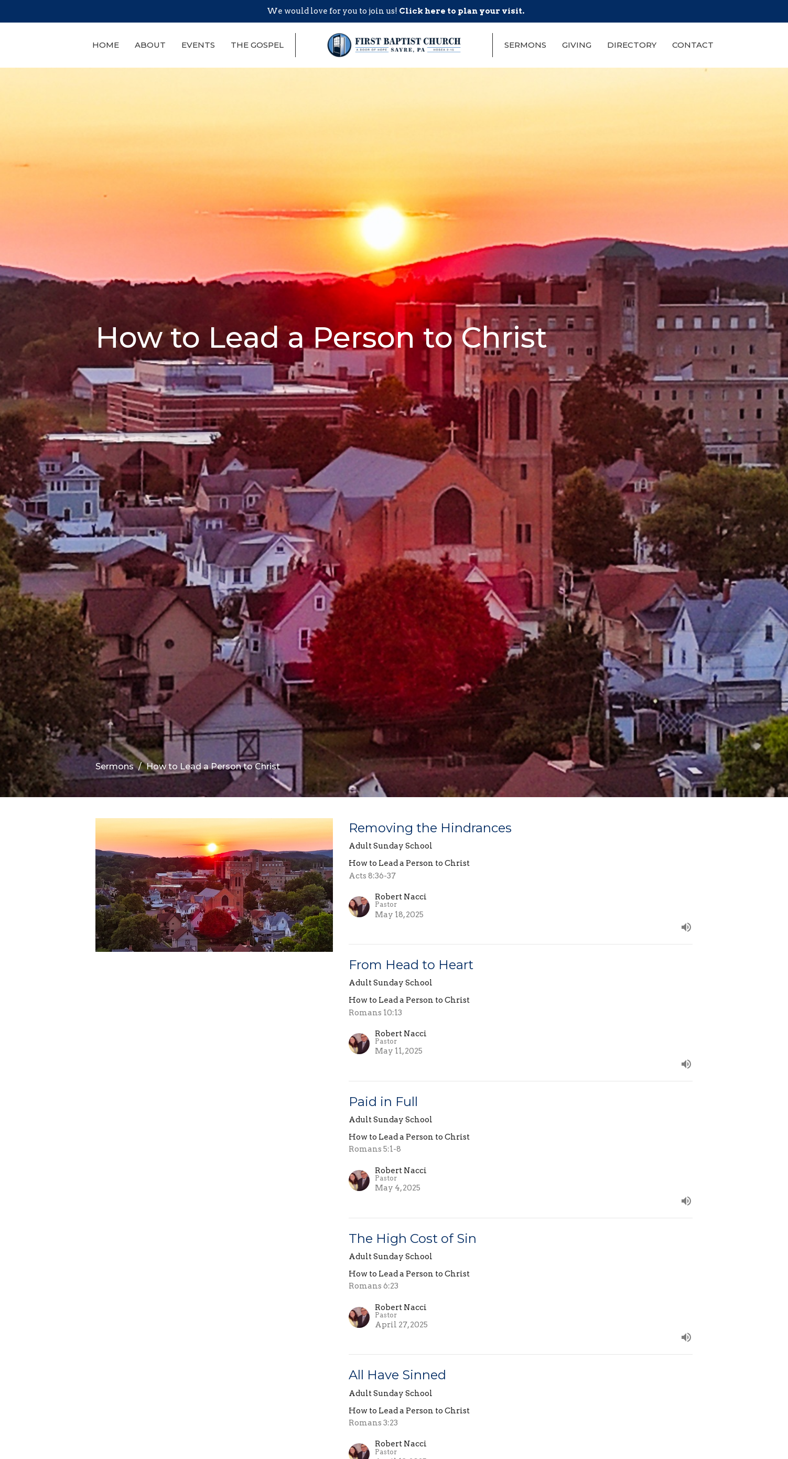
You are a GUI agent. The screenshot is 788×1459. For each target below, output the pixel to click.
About (150, 45)
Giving (576, 45)
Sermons (525, 45)
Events (198, 45)
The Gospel (257, 45)
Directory (631, 45)
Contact (693, 45)
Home (105, 45)
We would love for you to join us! (395, 11)
